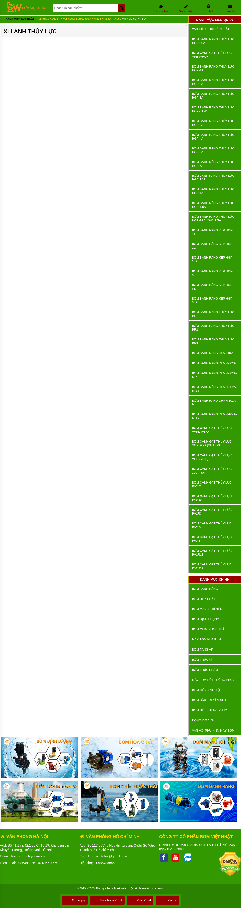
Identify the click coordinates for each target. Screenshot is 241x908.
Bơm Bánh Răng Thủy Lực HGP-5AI (213, 164)
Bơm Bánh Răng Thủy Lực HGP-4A (213, 136)
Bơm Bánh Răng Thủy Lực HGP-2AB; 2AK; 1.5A (213, 218)
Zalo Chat (140, 900)
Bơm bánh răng (72, 19)
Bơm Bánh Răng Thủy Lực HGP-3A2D (213, 109)
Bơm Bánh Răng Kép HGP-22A (212, 245)
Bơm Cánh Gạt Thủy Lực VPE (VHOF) (212, 54)
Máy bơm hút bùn (206, 639)
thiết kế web (118, 888)
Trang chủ (48, 19)
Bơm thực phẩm (205, 670)
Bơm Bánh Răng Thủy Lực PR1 (213, 314)
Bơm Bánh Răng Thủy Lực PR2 (213, 327)
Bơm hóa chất (203, 599)
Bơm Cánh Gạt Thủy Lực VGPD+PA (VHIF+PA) (212, 443)
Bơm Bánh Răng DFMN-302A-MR (214, 375)
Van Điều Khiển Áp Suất (210, 29)
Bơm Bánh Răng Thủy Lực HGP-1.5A (213, 204)
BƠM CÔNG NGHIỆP (206, 690)
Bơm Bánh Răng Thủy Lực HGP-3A (213, 95)
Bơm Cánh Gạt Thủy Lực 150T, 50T (212, 470)
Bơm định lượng (205, 619)
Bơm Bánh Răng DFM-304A (213, 353)
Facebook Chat (107, 900)
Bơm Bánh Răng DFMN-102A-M (214, 402)
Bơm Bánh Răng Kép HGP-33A (212, 259)
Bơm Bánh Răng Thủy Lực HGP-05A (213, 41)
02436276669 (48, 863)
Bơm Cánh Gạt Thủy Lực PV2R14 (212, 566)
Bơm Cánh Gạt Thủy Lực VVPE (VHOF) (212, 429)
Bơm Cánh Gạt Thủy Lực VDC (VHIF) (212, 457)
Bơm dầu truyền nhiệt (210, 700)
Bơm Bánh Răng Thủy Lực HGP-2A (213, 82)
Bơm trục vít (203, 659)
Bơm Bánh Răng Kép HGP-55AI (212, 300)
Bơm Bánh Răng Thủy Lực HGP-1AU (213, 191)
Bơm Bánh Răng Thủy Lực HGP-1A (213, 68)
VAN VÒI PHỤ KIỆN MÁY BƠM (213, 730)
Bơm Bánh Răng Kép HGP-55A (212, 273)
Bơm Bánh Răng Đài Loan (102, 19)
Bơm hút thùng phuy (209, 710)
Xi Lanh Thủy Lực (134, 19)
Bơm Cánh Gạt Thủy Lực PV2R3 (212, 511)
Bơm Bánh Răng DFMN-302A (214, 363)
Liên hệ (167, 900)
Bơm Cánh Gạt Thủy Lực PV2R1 (212, 484)
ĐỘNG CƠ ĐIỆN (203, 720)
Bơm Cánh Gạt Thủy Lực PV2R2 (212, 498)
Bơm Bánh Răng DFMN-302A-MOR (214, 388)
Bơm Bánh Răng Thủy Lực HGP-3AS (213, 177)
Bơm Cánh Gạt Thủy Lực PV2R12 (212, 539)
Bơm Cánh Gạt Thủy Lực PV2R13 (212, 552)
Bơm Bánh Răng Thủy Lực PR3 (213, 341)
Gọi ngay (74, 900)
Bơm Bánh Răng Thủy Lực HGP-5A (213, 150)
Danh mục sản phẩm (17, 20)
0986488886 (26, 863)
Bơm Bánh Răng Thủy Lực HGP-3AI (213, 123)
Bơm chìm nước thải (208, 629)
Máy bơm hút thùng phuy (213, 680)
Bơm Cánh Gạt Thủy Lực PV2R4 (212, 525)
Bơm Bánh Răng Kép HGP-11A (212, 232)
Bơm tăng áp (202, 649)
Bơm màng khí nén (207, 609)
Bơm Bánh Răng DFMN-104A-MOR (214, 416)
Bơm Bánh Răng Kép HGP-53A (212, 286)
